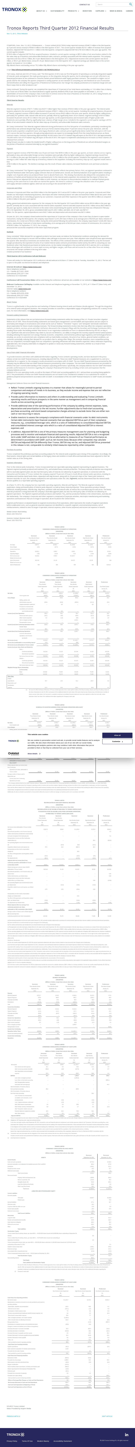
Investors (87, 11)
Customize (117, 1431)
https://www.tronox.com (39, 311)
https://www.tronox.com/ (32, 267)
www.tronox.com (24, 289)
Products (73, 11)
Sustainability (57, 11)
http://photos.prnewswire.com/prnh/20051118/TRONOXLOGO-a (35, 69)
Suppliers (101, 11)
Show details (32, 1443)
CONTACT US (84, 4)
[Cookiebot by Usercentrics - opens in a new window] (13, 1442)
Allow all (117, 1424)
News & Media (116, 11)
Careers (129, 11)
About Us (41, 11)
